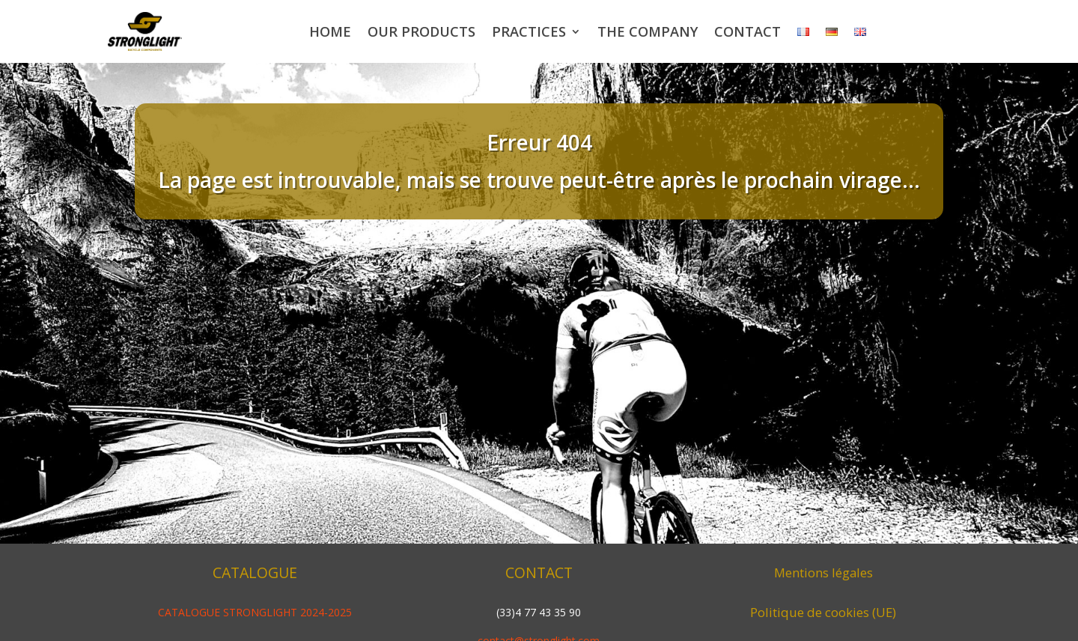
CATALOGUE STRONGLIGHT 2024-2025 (255, 612)
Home (330, 31)
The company (647, 31)
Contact (747, 31)
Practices (529, 31)
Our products (421, 31)
